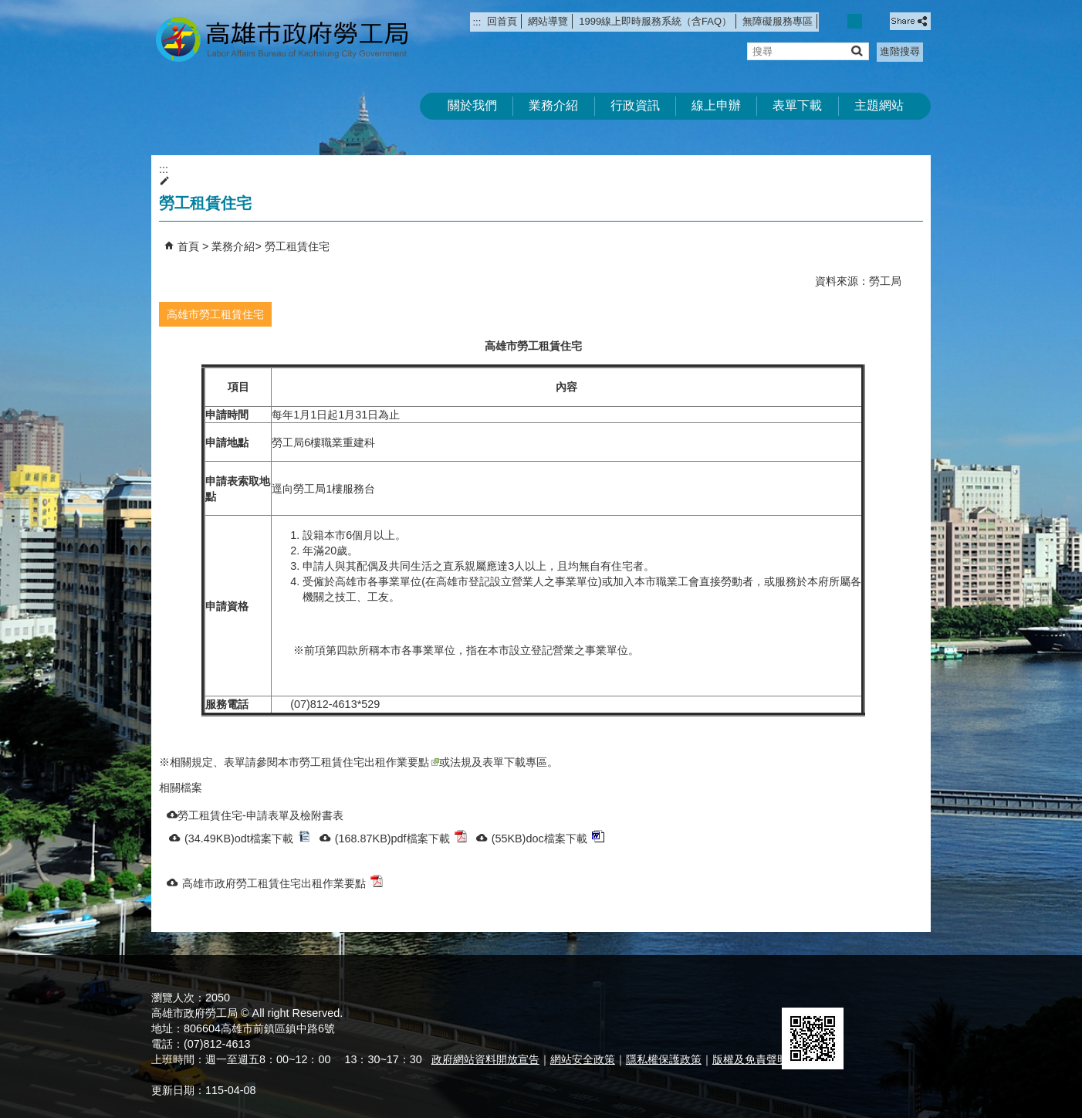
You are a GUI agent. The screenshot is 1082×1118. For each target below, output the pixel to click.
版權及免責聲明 (750, 1059)
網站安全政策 (582, 1059)
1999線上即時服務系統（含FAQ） (655, 21)
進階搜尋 (900, 51)
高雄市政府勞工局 (281, 39)
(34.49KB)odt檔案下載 (247, 837)
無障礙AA (875, 989)
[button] (856, 50)
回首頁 (502, 21)
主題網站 (879, 105)
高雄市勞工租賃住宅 (215, 314)
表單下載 (797, 105)
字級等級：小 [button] (838, 21)
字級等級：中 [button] (854, 21)
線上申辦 (716, 105)
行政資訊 (635, 105)
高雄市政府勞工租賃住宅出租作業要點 (282, 882)
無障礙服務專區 (777, 21)
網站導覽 (548, 21)
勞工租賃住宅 (297, 246)
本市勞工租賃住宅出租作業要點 (358, 762)
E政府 (798, 988)
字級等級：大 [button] (871, 21)
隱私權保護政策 (664, 1059)
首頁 (188, 246)
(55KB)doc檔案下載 (548, 837)
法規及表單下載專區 (498, 762)
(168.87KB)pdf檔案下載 (401, 837)
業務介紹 (553, 105)
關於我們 (472, 105)
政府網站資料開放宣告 (485, 1059)
